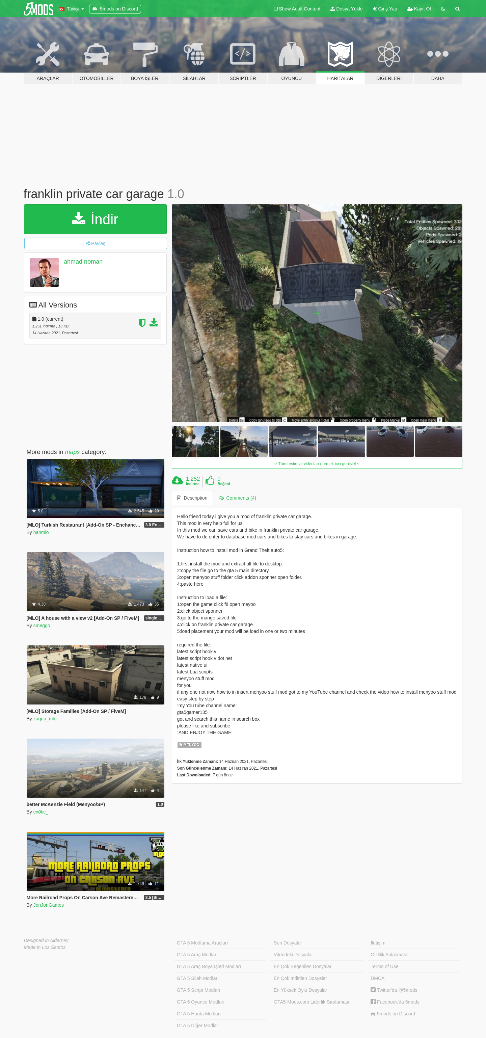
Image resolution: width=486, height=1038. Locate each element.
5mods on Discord (393, 1014)
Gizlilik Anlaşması (389, 954)
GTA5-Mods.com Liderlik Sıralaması (311, 1002)
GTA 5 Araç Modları (197, 954)
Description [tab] (192, 498)
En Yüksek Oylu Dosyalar (300, 990)
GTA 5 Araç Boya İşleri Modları (209, 966)
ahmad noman (83, 261)
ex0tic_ (40, 812)
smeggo (41, 625)
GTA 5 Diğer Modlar (197, 1025)
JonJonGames (48, 905)
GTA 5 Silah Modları (198, 978)
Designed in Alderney (46, 940)
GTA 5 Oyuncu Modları (200, 1002)
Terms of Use (384, 966)
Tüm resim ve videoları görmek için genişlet (317, 463)
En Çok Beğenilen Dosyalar (302, 966)
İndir (95, 219)
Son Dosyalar (288, 943)
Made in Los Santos (45, 947)
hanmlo (41, 532)
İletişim (378, 943)
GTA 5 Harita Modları (199, 1013)
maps (72, 452)
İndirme (192, 484)
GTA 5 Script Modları (198, 990)
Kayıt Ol (419, 8)
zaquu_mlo (45, 718)
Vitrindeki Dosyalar (293, 954)
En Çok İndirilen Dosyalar (300, 978)
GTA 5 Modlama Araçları (202, 943)
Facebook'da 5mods (395, 1002)
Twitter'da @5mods (394, 990)
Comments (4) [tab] (237, 498)
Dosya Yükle (346, 8)
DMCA (377, 978)
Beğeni (224, 484)
